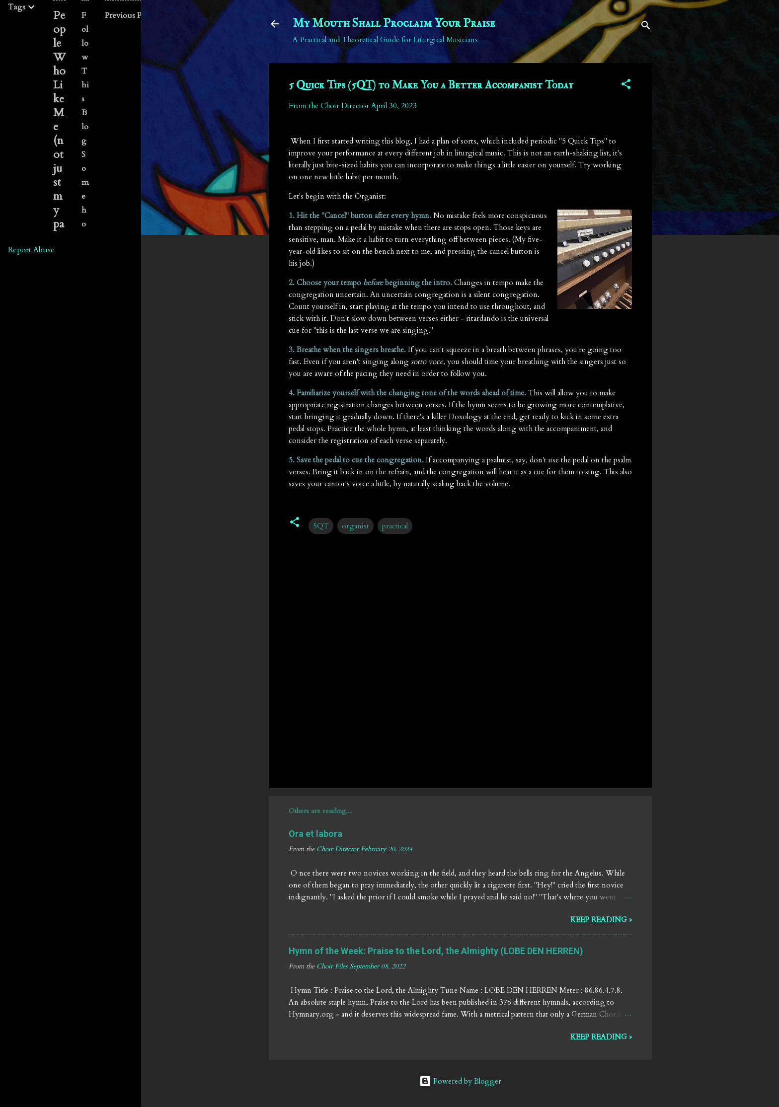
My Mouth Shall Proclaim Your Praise (394, 23)
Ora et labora (315, 833)
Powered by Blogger (460, 1081)
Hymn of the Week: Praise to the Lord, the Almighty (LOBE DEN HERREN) (436, 951)
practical (395, 526)
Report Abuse (31, 249)
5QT (321, 526)
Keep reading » (601, 920)
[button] (626, 85)
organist (355, 526)
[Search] (646, 27)
